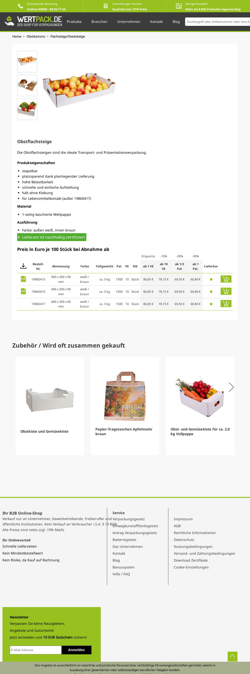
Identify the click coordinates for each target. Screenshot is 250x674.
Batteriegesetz (124, 539)
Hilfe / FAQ (121, 574)
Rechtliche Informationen (195, 532)
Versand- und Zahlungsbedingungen (204, 553)
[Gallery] (125, 406)
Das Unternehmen (128, 546)
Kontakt (119, 553)
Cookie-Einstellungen (191, 567)
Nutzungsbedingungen (193, 546)
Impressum (183, 519)
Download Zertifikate (191, 560)
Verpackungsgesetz (129, 519)
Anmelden (76, 650)
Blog (116, 560)
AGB (177, 525)
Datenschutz (184, 539)
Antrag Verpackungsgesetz (135, 532)
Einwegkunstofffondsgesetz (135, 525)
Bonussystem (123, 567)
